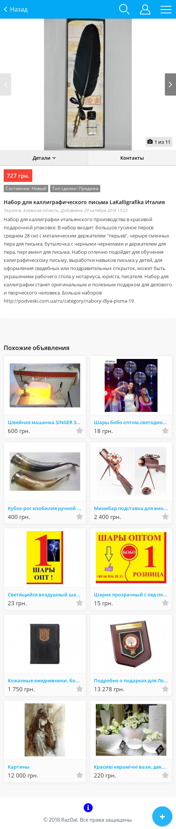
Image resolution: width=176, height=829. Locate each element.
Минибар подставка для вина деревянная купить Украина (133, 508)
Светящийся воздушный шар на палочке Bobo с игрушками (47, 594)
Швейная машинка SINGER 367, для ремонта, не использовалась (47, 422)
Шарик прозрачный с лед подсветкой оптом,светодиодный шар (133, 594)
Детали (41, 157)
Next (170, 84)
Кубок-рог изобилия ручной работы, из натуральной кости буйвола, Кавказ (47, 508)
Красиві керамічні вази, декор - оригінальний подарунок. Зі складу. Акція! (133, 766)
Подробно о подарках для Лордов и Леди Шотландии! (133, 680)
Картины (19, 766)
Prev (5, 84)
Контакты (132, 157)
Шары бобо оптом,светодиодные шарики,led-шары (133, 422)
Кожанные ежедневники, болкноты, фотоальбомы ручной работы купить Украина (47, 680)
